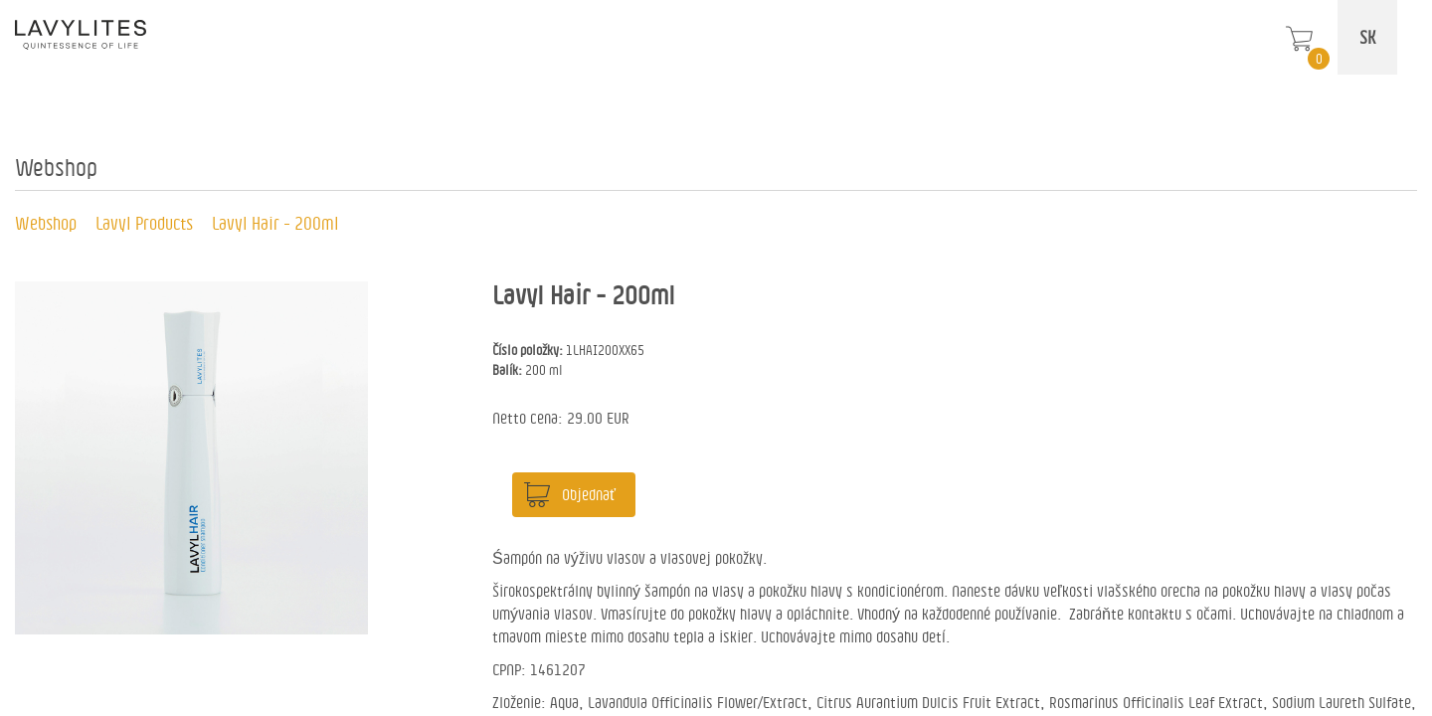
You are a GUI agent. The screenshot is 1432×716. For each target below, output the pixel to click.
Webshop (46, 223)
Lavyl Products (144, 223)
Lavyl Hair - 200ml (275, 223)
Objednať (589, 494)
